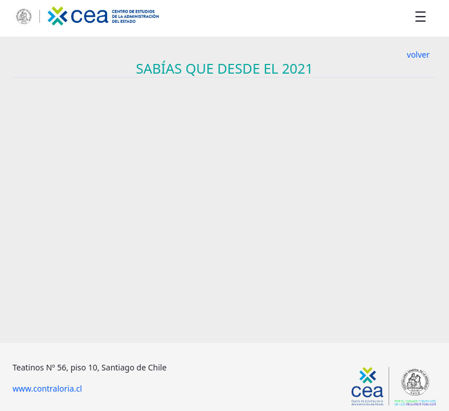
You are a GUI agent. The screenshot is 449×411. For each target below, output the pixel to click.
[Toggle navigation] (420, 16)
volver (418, 54)
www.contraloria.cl (47, 388)
